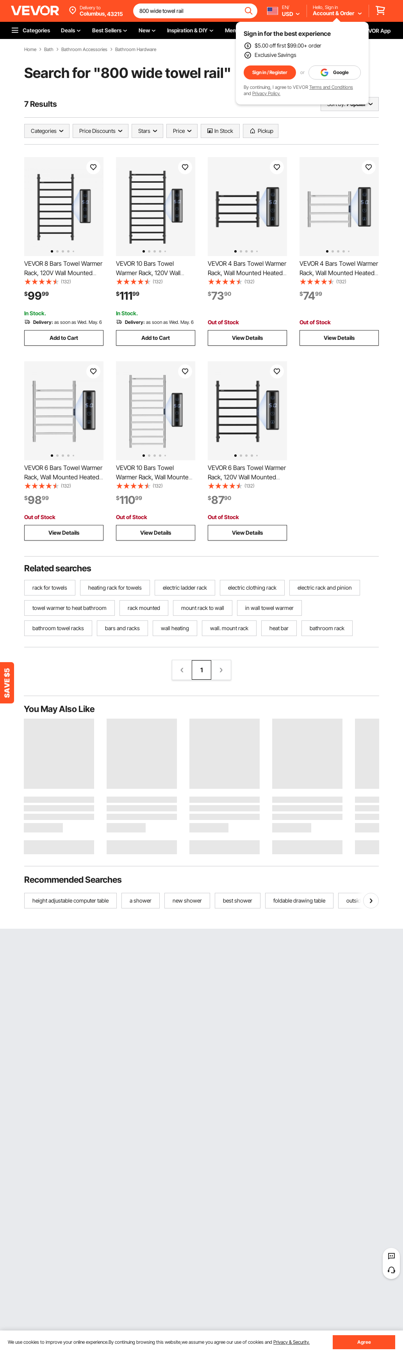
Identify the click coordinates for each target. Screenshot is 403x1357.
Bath (48, 49)
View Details (247, 337)
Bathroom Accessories (84, 49)
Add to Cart (64, 337)
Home (30, 49)
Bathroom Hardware (135, 49)
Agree (364, 1342)
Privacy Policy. (266, 93)
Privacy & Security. (291, 1342)
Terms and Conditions (331, 87)
